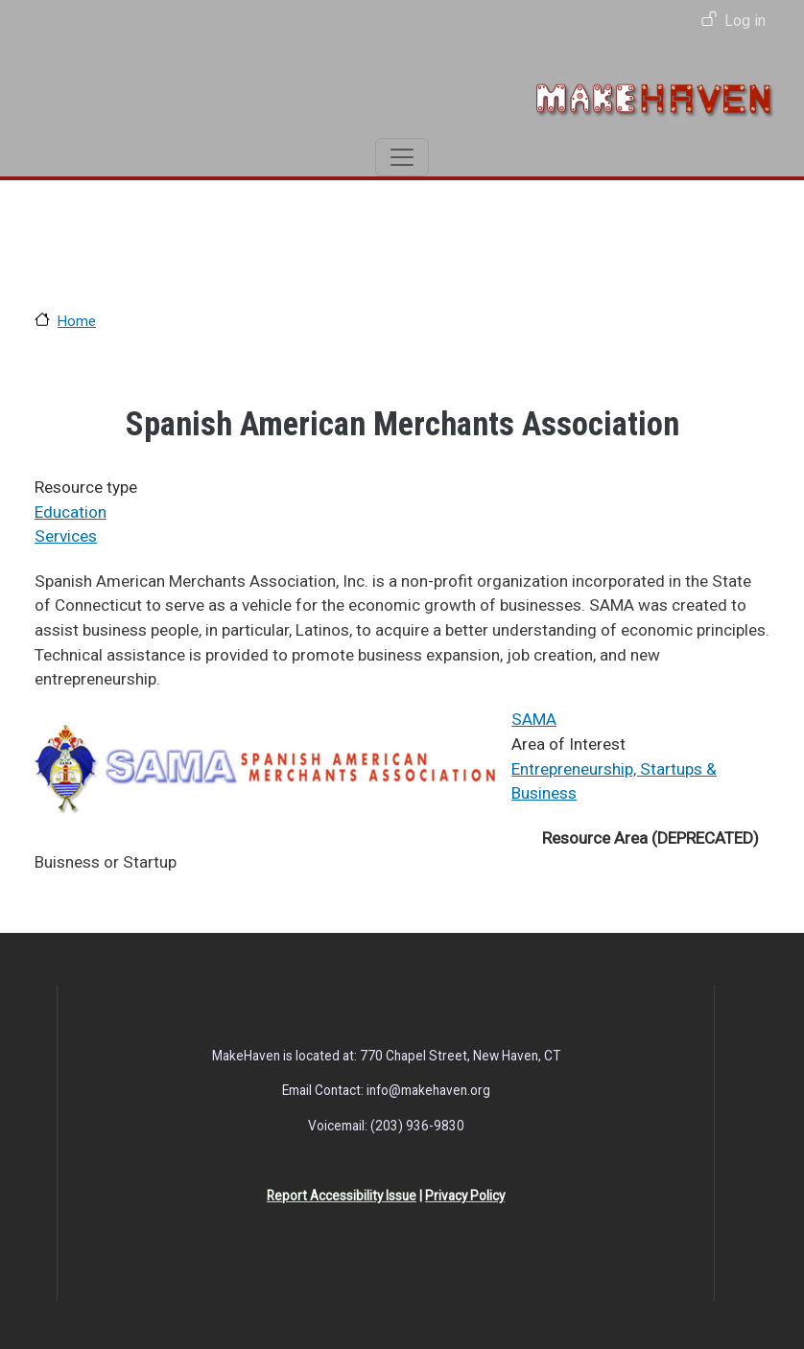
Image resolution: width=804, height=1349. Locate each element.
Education (70, 512)
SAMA (533, 719)
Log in (745, 21)
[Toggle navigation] (402, 157)
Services (66, 536)
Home (77, 321)
